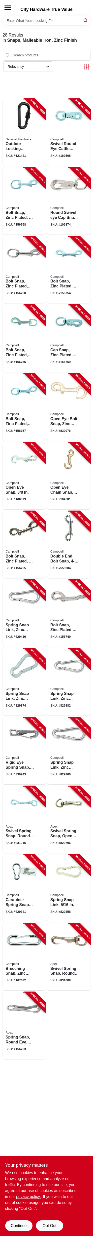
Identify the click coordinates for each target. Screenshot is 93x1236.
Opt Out (49, 1226)
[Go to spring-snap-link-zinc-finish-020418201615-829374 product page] (24, 682)
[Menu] (7, 7)
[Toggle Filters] (87, 67)
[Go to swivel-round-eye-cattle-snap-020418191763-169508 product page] (69, 132)
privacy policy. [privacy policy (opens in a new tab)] (28, 1197)
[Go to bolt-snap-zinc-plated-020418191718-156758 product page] (24, 201)
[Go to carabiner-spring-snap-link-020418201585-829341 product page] (24, 888)
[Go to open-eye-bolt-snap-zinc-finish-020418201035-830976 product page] (69, 407)
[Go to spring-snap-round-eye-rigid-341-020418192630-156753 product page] (24, 1025)
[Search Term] (47, 21)
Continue (19, 1226)
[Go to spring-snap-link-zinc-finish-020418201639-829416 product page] (24, 613)
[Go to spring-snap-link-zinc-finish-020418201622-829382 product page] (69, 682)
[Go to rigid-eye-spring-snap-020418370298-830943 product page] (24, 750)
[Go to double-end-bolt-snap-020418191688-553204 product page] (69, 544)
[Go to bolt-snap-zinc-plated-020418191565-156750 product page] (24, 269)
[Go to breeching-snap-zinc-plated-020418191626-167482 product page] (24, 957)
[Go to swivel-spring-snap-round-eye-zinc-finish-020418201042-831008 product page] (69, 957)
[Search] (86, 20)
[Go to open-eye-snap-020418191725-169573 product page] (24, 476)
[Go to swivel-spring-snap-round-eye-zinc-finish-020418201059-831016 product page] (24, 819)
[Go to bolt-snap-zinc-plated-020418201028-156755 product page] (24, 544)
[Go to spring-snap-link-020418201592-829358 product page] (69, 888)
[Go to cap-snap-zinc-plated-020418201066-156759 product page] (69, 338)
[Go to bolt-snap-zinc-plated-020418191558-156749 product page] (69, 613)
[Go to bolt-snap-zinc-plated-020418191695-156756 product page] (24, 338)
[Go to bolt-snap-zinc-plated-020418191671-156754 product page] (69, 269)
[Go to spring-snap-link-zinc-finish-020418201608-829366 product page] (69, 750)
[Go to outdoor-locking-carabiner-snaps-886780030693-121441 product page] (24, 132)
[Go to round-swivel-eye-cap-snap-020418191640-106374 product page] (69, 201)
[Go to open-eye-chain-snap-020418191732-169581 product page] (69, 476)
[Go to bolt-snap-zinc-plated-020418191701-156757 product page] (24, 407)
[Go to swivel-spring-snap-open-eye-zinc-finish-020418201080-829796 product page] (69, 819)
